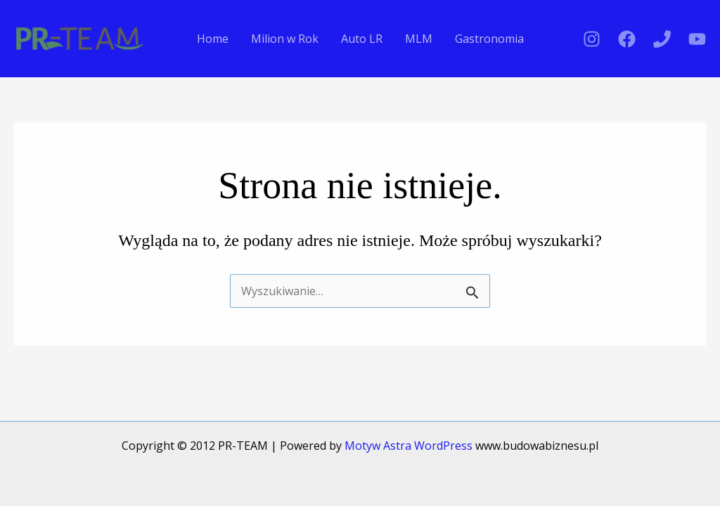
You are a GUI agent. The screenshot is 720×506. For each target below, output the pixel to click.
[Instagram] (591, 39)
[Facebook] (627, 39)
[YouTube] (697, 39)
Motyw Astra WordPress (408, 445)
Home (213, 38)
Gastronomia (489, 38)
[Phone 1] (662, 39)
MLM (418, 38)
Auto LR (361, 38)
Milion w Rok (285, 38)
